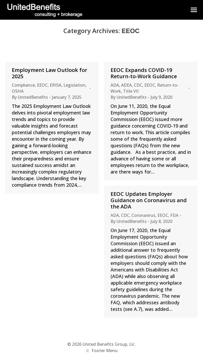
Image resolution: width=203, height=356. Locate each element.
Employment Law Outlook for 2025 (49, 73)
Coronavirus (143, 215)
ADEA (126, 85)
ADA (115, 85)
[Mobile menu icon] (194, 10)
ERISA (55, 85)
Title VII (131, 91)
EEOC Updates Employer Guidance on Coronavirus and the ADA (149, 200)
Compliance (23, 85)
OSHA (18, 91)
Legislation (74, 85)
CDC (138, 85)
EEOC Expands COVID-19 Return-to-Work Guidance (144, 73)
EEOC (42, 85)
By (30, 97)
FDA (174, 215)
